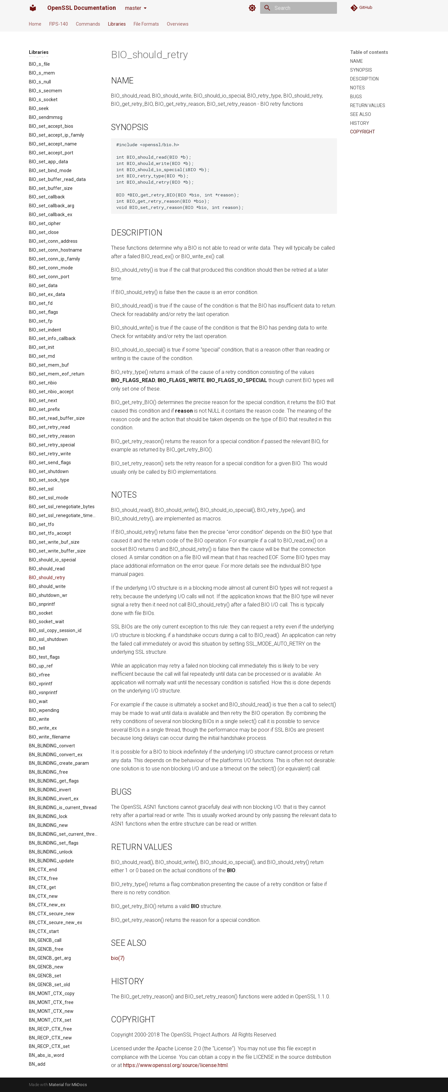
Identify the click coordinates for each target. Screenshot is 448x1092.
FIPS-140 (58, 24)
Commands (88, 24)
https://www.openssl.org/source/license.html (175, 1065)
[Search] (298, 8)
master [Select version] (133, 8)
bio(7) (117, 958)
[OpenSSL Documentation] (32, 7)
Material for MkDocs (68, 1084)
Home (35, 24)
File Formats (146, 24)
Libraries (117, 24)
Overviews (178, 24)
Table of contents (369, 52)
